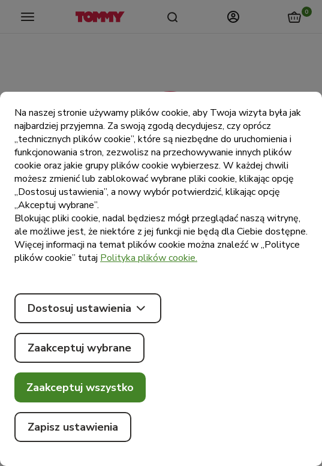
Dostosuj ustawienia (88, 308)
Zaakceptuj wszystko (80, 387)
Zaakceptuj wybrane (79, 348)
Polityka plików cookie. (148, 257)
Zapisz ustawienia (73, 427)
